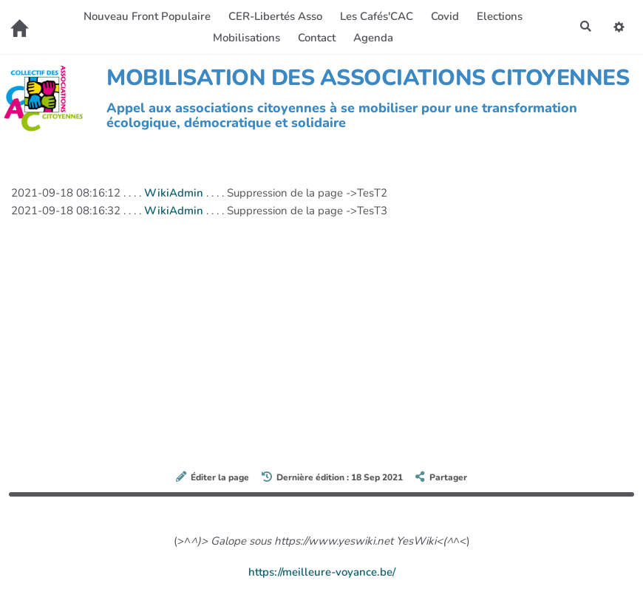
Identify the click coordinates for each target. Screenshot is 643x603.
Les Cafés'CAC (376, 16)
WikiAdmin (173, 192)
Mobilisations (246, 37)
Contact (317, 37)
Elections (500, 16)
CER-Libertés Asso (275, 16)
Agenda (373, 37)
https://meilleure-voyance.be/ (321, 572)
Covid (445, 16)
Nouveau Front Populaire (147, 16)
